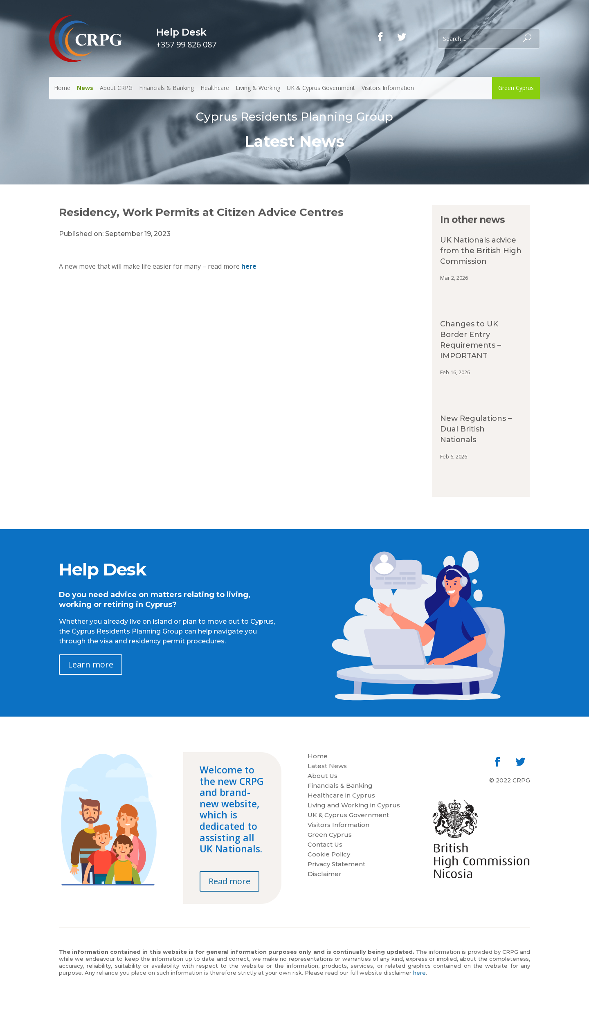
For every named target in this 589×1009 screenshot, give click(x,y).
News (85, 88)
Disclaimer (325, 874)
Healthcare (214, 88)
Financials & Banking (166, 88)
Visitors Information (388, 88)
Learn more (90, 664)
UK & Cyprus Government (321, 88)
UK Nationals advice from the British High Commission (481, 251)
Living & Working (258, 88)
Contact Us (325, 845)
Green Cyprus (516, 88)
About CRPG (116, 88)
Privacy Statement (336, 864)
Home (62, 88)
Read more (229, 881)
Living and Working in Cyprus (354, 805)
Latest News (327, 766)
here (249, 266)
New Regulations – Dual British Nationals (476, 429)
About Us (322, 776)
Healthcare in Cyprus (341, 796)
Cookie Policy (329, 855)
